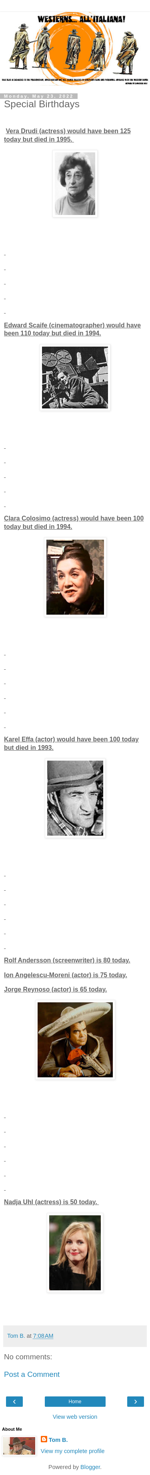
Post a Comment (32, 1374)
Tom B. (58, 1440)
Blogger (90, 1467)
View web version (75, 1417)
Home (74, 1401)
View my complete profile (73, 1451)
